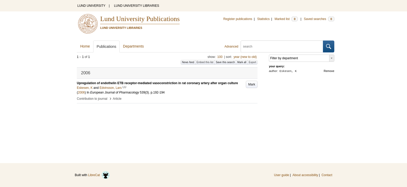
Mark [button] (251, 84)
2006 (81, 92)
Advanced (231, 46)
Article (117, 99)
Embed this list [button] (204, 62)
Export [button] (252, 62)
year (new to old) (245, 57)
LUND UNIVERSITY (91, 6)
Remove (329, 70)
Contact (327, 175)
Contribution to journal (92, 99)
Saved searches (319, 19)
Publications (106, 46)
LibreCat (99, 175)
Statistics (263, 19)
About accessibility (305, 175)
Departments (133, 46)
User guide (281, 175)
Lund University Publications (140, 19)
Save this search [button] (225, 62)
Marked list (286, 19)
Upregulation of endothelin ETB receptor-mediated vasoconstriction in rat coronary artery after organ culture (157, 83)
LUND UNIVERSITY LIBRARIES (136, 6)
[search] (282, 46)
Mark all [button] (241, 62)
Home (85, 46)
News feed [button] (188, 62)
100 (219, 57)
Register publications (237, 19)
